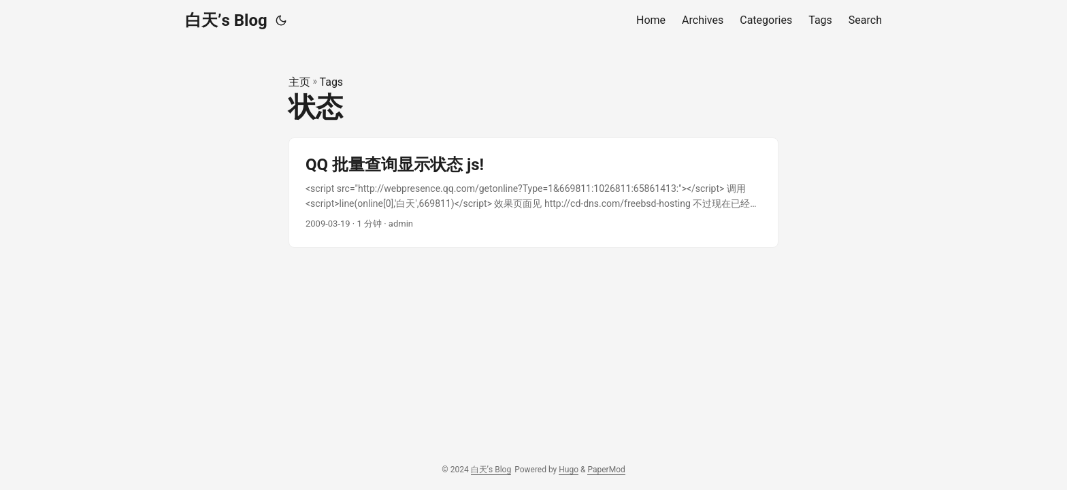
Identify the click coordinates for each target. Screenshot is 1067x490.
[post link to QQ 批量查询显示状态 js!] (533, 193)
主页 (299, 82)
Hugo (568, 469)
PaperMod (606, 469)
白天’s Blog (226, 20)
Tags (332, 82)
